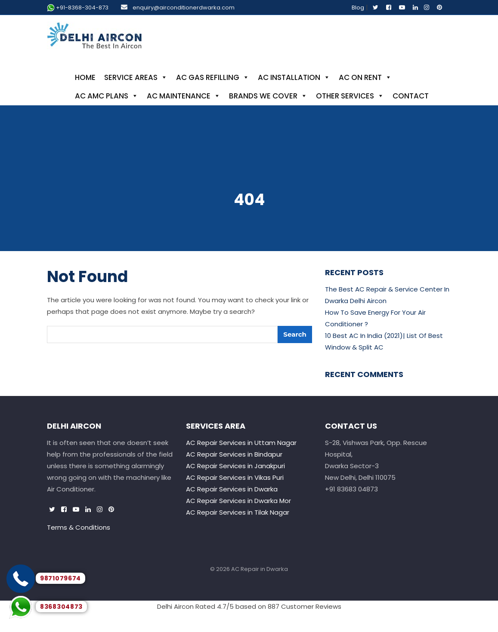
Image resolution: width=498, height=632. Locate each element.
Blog (358, 7)
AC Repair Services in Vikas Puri (235, 477)
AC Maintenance (183, 96)
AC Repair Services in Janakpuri (235, 465)
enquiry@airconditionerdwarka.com (184, 7)
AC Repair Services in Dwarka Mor (238, 500)
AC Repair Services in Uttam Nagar (241, 442)
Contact (411, 96)
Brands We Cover (268, 96)
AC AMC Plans (106, 96)
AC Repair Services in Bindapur (234, 454)
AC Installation (294, 77)
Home (85, 77)
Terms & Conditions (78, 527)
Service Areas (135, 77)
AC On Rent (365, 77)
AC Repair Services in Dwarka (232, 489)
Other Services (350, 96)
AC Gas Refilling (212, 77)
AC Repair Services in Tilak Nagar (237, 512)
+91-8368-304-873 (82, 7)
